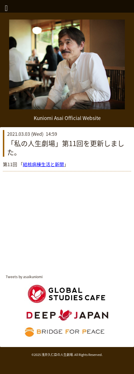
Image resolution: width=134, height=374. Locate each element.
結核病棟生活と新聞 (43, 164)
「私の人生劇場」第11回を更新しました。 (65, 147)
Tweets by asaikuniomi (24, 276)
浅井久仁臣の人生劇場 (57, 354)
